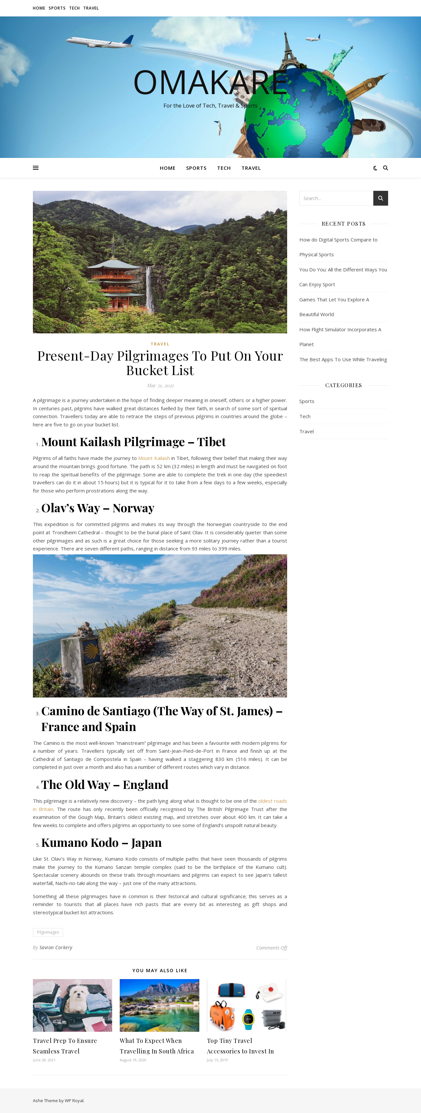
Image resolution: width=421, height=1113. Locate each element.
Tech (74, 8)
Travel (91, 8)
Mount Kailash (154, 458)
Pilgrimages (48, 932)
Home (39, 8)
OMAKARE (210, 81)
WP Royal (74, 1100)
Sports (57, 8)
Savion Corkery (55, 947)
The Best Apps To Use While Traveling (343, 359)
